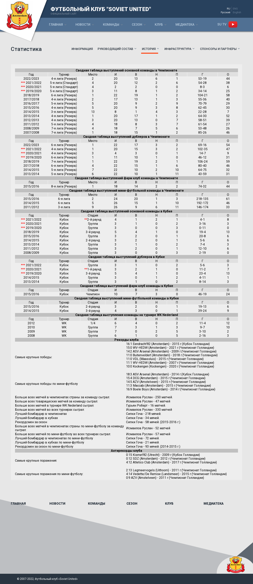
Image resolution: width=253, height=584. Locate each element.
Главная (56, 24)
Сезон (137, 24)
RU (228, 8)
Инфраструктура (177, 49)
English (237, 12)
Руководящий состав (115, 49)
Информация (82, 49)
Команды (111, 24)
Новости (83, 24)
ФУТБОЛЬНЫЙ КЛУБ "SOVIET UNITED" (101, 9)
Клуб (159, 24)
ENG (235, 8)
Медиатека (185, 24)
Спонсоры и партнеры (218, 49)
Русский (225, 12)
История (149, 49)
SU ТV (221, 24)
